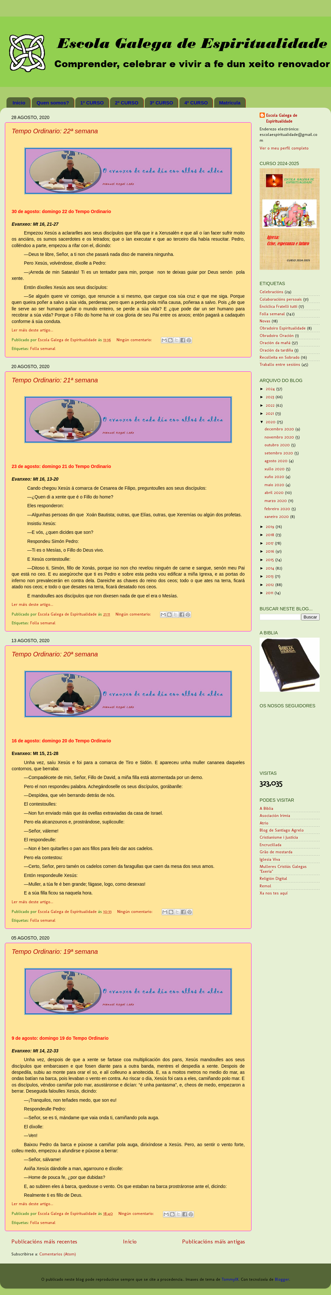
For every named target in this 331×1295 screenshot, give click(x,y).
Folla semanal (42, 348)
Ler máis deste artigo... (32, 330)
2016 (271, 551)
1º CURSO (92, 102)
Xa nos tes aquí (274, 893)
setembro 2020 (279, 452)
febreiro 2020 (277, 508)
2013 (270, 576)
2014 (271, 568)
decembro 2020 (279, 428)
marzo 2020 (276, 500)
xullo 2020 (275, 468)
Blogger (282, 1279)
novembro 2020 (279, 437)
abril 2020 (274, 492)
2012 (270, 584)
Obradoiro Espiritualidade (283, 328)
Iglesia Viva (270, 859)
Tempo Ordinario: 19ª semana (55, 951)
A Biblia (266, 808)
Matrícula (229, 102)
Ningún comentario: (134, 339)
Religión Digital (273, 878)
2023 (271, 396)
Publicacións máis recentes (44, 1241)
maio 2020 (275, 484)
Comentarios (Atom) (57, 1254)
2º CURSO (126, 102)
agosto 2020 (276, 460)
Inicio (19, 102)
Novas (265, 320)
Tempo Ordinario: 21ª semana (55, 380)
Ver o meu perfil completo (284, 148)
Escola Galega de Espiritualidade (281, 118)
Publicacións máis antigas (213, 1241)
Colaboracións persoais (281, 299)
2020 (271, 421)
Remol (265, 885)
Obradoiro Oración (277, 335)
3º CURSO (161, 102)
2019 (271, 526)
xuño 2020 (275, 476)
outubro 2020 (277, 444)
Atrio (264, 823)
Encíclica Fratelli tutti (278, 306)
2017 (270, 543)
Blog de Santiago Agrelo (282, 830)
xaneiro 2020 (277, 516)
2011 (270, 592)
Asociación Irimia (275, 815)
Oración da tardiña (276, 350)
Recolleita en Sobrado (280, 357)
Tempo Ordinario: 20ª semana (55, 654)
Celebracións (271, 291)
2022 (271, 405)
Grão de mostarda (276, 851)
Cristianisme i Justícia (279, 837)
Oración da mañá (275, 342)
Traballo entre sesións (280, 364)
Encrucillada (270, 844)
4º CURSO (196, 102)
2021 (270, 413)
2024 (271, 388)
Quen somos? (53, 102)
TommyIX (230, 1279)
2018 (271, 534)
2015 (270, 559)
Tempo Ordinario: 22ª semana (55, 131)
